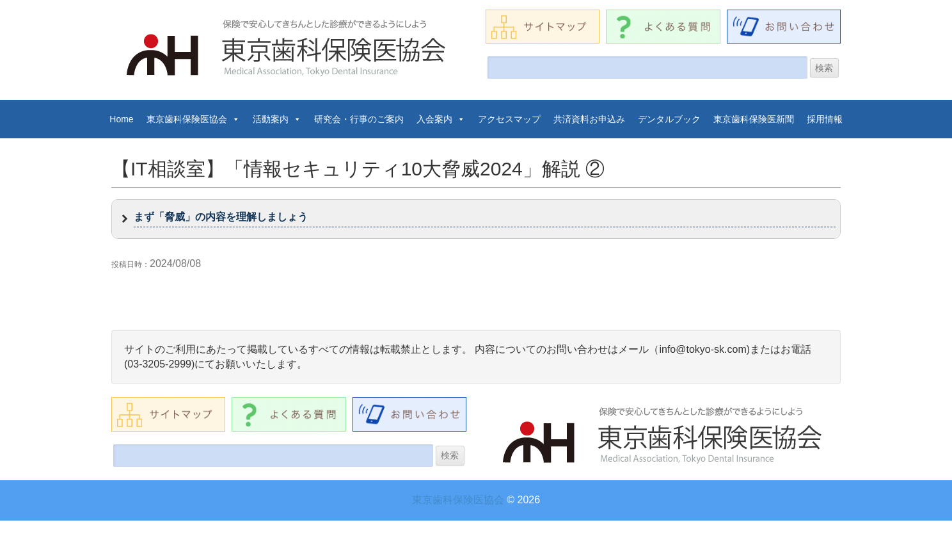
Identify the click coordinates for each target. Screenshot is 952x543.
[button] (476, 219)
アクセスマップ (509, 119)
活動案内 (277, 119)
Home (121, 119)
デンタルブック (669, 119)
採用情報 (825, 119)
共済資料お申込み (589, 119)
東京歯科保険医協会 (193, 119)
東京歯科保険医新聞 (753, 119)
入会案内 (440, 119)
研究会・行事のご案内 (359, 119)
